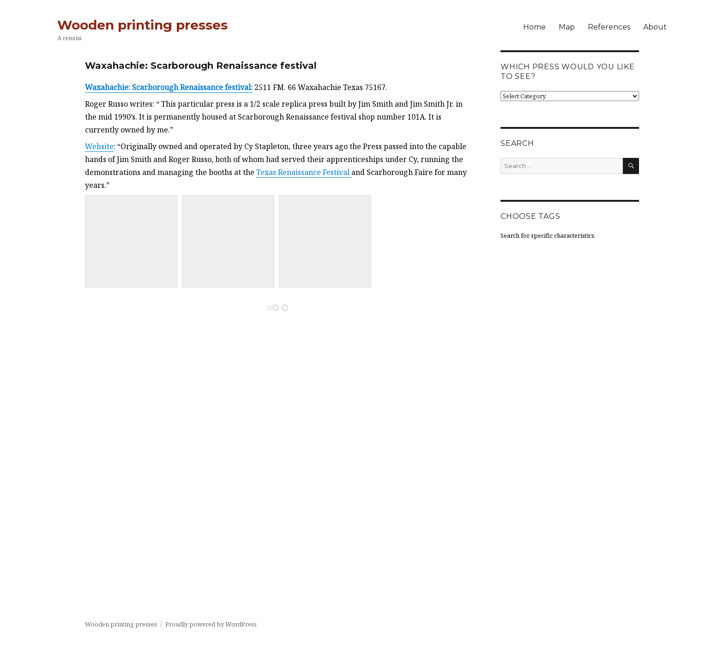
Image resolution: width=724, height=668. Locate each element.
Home (534, 27)
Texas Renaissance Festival (303, 172)
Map (567, 27)
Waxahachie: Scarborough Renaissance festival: (169, 87)
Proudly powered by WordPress (211, 624)
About (655, 27)
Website (99, 146)
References (609, 27)
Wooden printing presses (142, 25)
